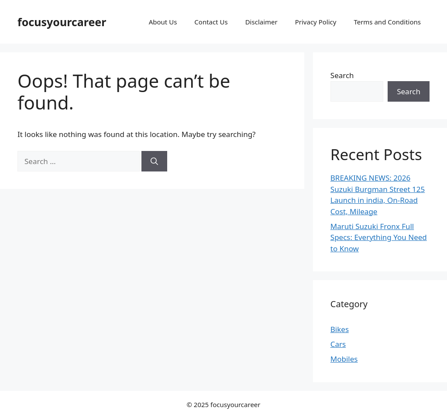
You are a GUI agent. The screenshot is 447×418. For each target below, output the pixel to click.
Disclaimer (261, 21)
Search (342, 75)
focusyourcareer (61, 21)
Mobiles (344, 359)
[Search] (154, 161)
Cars (338, 344)
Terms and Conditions (387, 21)
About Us (163, 21)
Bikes (339, 329)
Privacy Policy (316, 21)
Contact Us (210, 21)
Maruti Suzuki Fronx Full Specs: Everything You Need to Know (378, 237)
